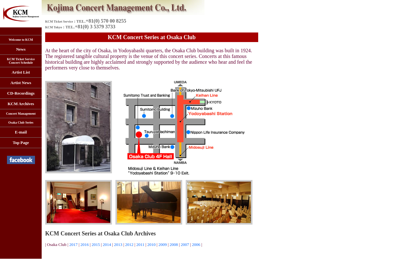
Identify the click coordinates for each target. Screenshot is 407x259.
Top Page (21, 142)
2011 (140, 244)
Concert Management (21, 113)
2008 (174, 244)
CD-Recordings (21, 93)
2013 (118, 244)
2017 (73, 244)
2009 (162, 244)
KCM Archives (21, 103)
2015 (96, 244)
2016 (84, 244)
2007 (185, 244)
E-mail (21, 132)
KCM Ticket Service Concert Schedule (21, 60)
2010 (151, 244)
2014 (107, 244)
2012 (130, 244)
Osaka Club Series (20, 122)
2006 (196, 244)
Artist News (20, 82)
